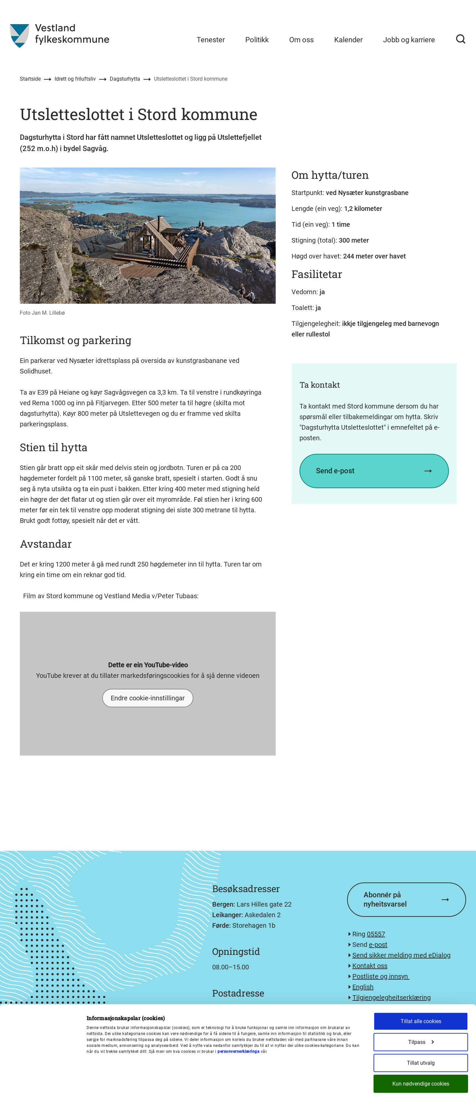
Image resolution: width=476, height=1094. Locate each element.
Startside (30, 79)
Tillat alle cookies (421, 989)
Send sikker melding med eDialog (401, 955)
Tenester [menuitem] (211, 40)
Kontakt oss (369, 966)
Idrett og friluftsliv (75, 79)
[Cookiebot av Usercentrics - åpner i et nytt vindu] (43, 1081)
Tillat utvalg (421, 1030)
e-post (378, 945)
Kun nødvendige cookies (420, 1051)
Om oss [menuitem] (301, 40)
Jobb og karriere (409, 40)
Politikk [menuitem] (257, 40)
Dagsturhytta (125, 79)
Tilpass (421, 1009)
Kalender (348, 40)
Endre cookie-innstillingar (148, 698)
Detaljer (344, 1081)
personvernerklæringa (238, 1019)
